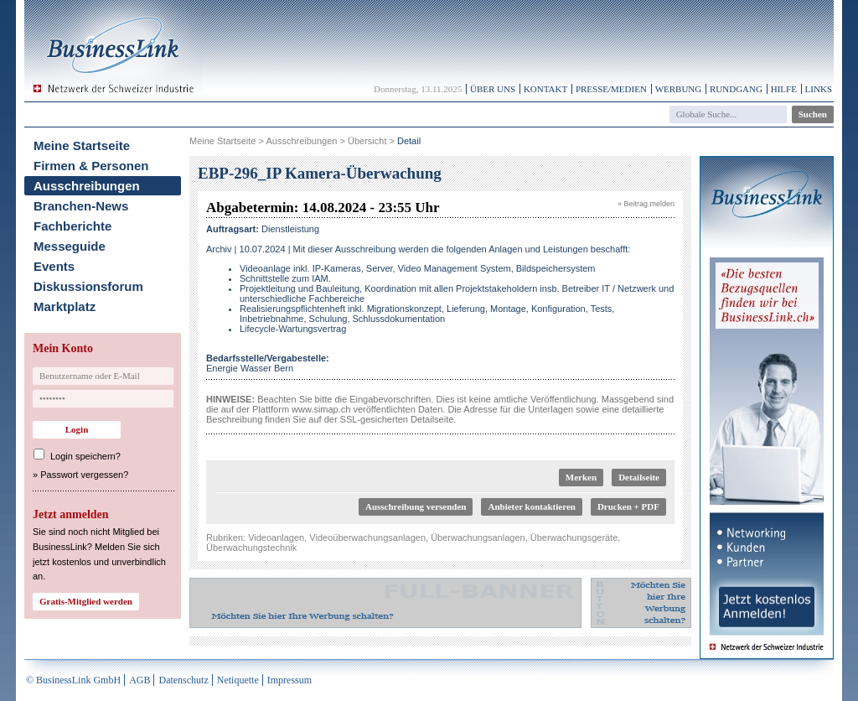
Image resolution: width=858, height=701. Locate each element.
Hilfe (784, 89)
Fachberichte (72, 226)
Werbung (678, 89)
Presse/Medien (611, 89)
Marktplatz (65, 306)
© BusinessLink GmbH (73, 680)
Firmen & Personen (91, 165)
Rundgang (736, 89)
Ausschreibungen (87, 186)
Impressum (289, 680)
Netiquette (238, 680)
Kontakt (545, 89)
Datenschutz (183, 680)
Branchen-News (81, 206)
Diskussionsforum (88, 286)
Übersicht (367, 141)
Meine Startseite (82, 145)
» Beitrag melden (646, 204)
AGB (139, 680)
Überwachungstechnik (251, 548)
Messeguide (70, 246)
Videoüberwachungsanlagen (367, 537)
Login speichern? (85, 456)
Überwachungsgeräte (574, 537)
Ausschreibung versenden (416, 506)
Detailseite (638, 477)
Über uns (492, 89)
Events (54, 266)
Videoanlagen (276, 537)
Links (818, 89)
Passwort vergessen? (84, 475)
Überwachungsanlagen (478, 537)
